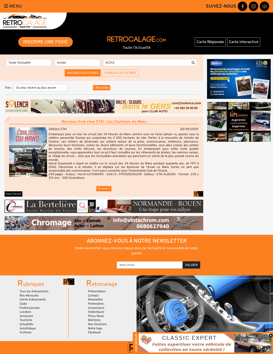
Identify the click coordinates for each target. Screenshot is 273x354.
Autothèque (28, 328)
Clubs (23, 304)
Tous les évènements (34, 291)
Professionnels (30, 308)
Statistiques (96, 312)
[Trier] (40, 87)
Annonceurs (96, 308)
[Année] (77, 62)
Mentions (94, 320)
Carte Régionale (210, 42)
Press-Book (96, 316)
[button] (28, 152)
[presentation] (87, 264)
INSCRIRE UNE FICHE (45, 42)
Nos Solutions (97, 324)
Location (25, 312)
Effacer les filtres (120, 73)
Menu (13, 6)
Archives (25, 332)
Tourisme (26, 320)
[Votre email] (150, 265)
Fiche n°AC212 (13, 194)
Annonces (26, 316)
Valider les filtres (82, 73)
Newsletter (95, 299)
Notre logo (95, 328)
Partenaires (96, 304)
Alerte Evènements (33, 299)
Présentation (97, 291)
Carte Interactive (243, 42)
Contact (93, 295)
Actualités (26, 324)
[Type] (29, 62)
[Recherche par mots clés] (146, 62)
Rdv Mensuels (29, 295)
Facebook (94, 332)
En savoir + (104, 188)
